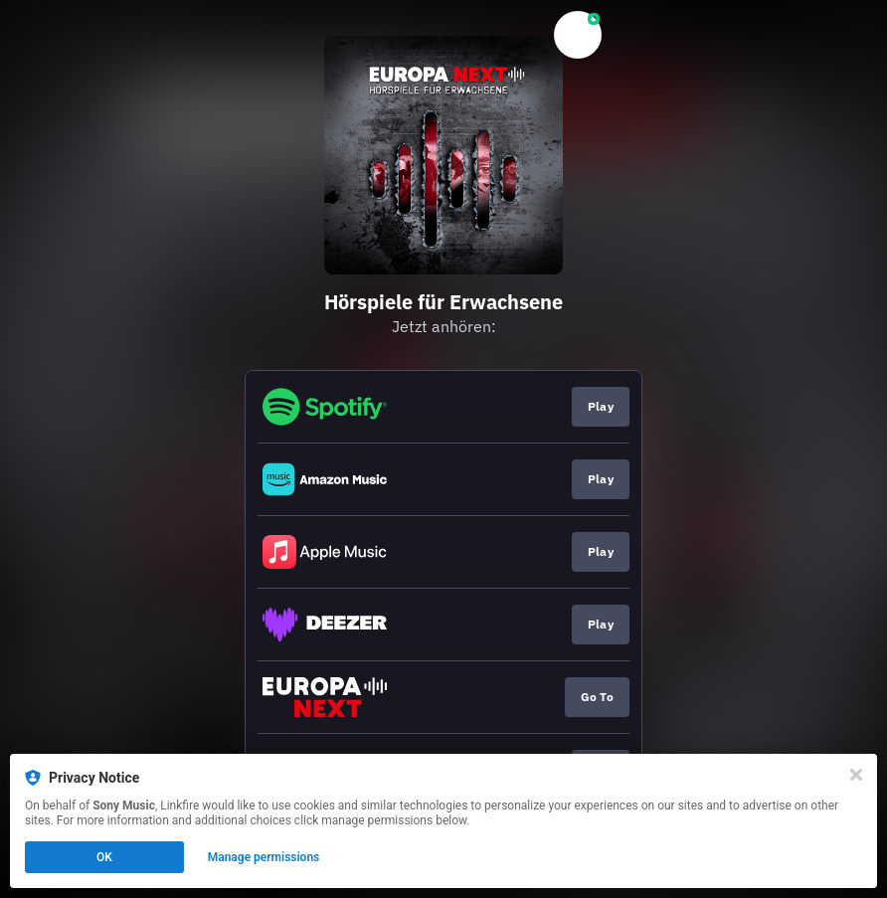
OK (104, 857)
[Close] (856, 775)
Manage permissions (264, 857)
